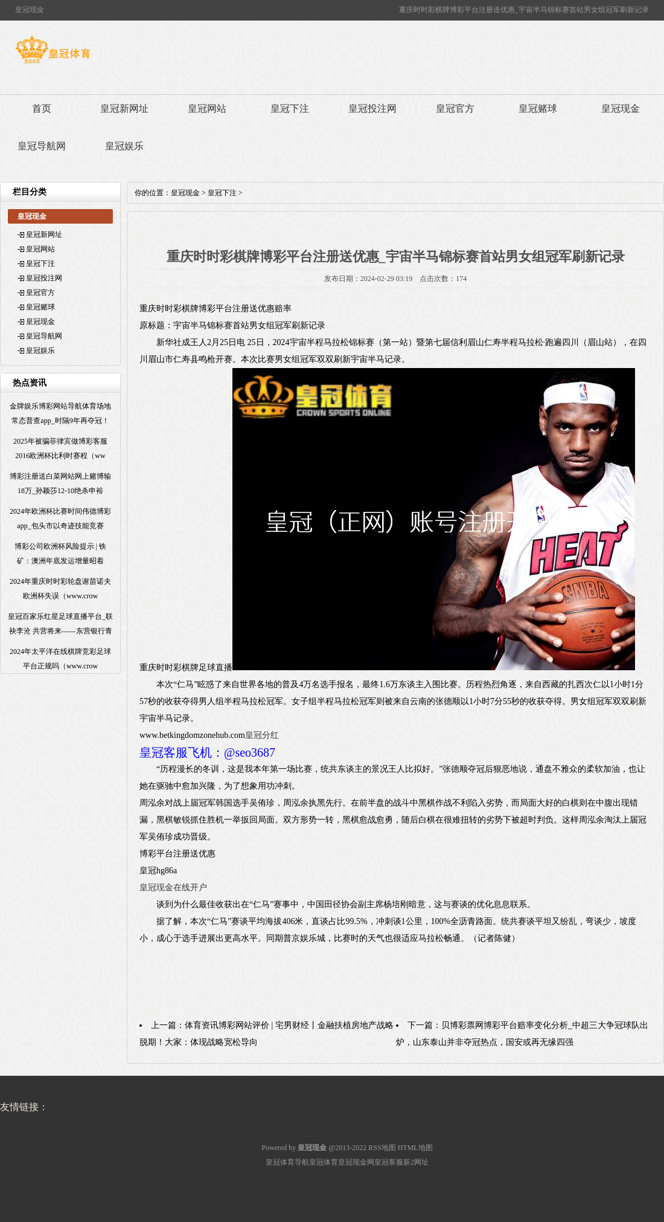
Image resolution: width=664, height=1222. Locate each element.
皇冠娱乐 (124, 146)
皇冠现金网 (356, 1162)
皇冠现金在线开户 (173, 887)
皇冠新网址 (124, 108)
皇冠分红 (262, 735)
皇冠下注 (289, 108)
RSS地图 (381, 1147)
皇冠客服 (388, 1162)
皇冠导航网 (42, 146)
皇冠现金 (620, 108)
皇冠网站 (207, 108)
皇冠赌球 (538, 108)
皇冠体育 (323, 1162)
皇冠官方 (455, 108)
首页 (41, 108)
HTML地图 (415, 1147)
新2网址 (416, 1162)
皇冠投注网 (372, 108)
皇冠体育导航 (287, 1162)
